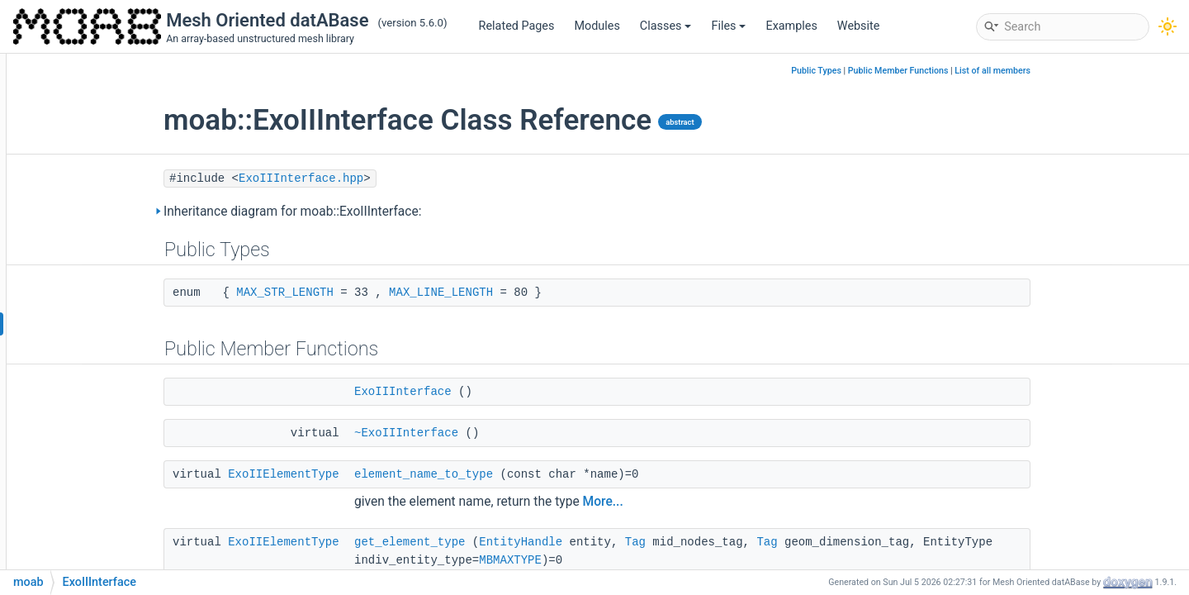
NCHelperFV (102, 547)
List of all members (1093, 70)
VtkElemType (104, 348)
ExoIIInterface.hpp (401, 178)
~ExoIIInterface (507, 433)
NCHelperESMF (110, 497)
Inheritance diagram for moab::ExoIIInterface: (393, 211)
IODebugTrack (106, 299)
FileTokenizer (104, 224)
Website (858, 26)
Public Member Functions (999, 70)
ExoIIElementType (384, 474)
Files (728, 26)
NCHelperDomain (115, 472)
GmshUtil (93, 274)
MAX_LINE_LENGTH (542, 292)
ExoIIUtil (90, 200)
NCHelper (95, 398)
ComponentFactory (119, 76)
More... (704, 501)
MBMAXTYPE (611, 560)
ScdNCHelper (104, 423)
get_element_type (510, 542)
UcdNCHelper (105, 447)
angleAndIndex (108, 150)
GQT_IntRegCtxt (111, 125)
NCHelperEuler (108, 522)
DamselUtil (98, 175)
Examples (791, 26)
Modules (596, 26)
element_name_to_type (524, 474)
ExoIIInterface (106, 324)
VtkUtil (86, 373)
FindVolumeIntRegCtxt (128, 100)
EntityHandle (621, 542)
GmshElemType (110, 249)
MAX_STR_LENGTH (385, 292)
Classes (666, 26)
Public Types (917, 70)
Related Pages (517, 26)
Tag (736, 542)
